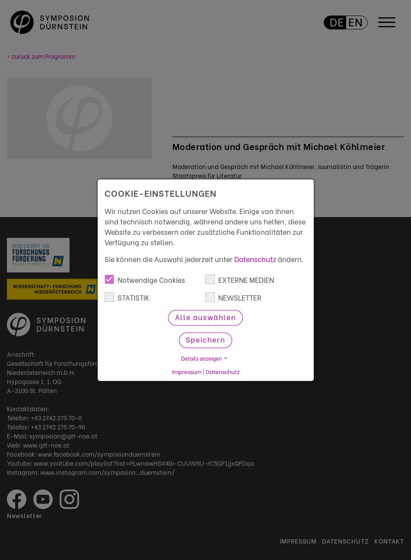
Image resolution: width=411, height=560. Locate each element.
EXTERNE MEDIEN (239, 280)
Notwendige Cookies (145, 280)
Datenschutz (255, 259)
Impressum (186, 371)
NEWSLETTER (233, 297)
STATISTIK (127, 297)
